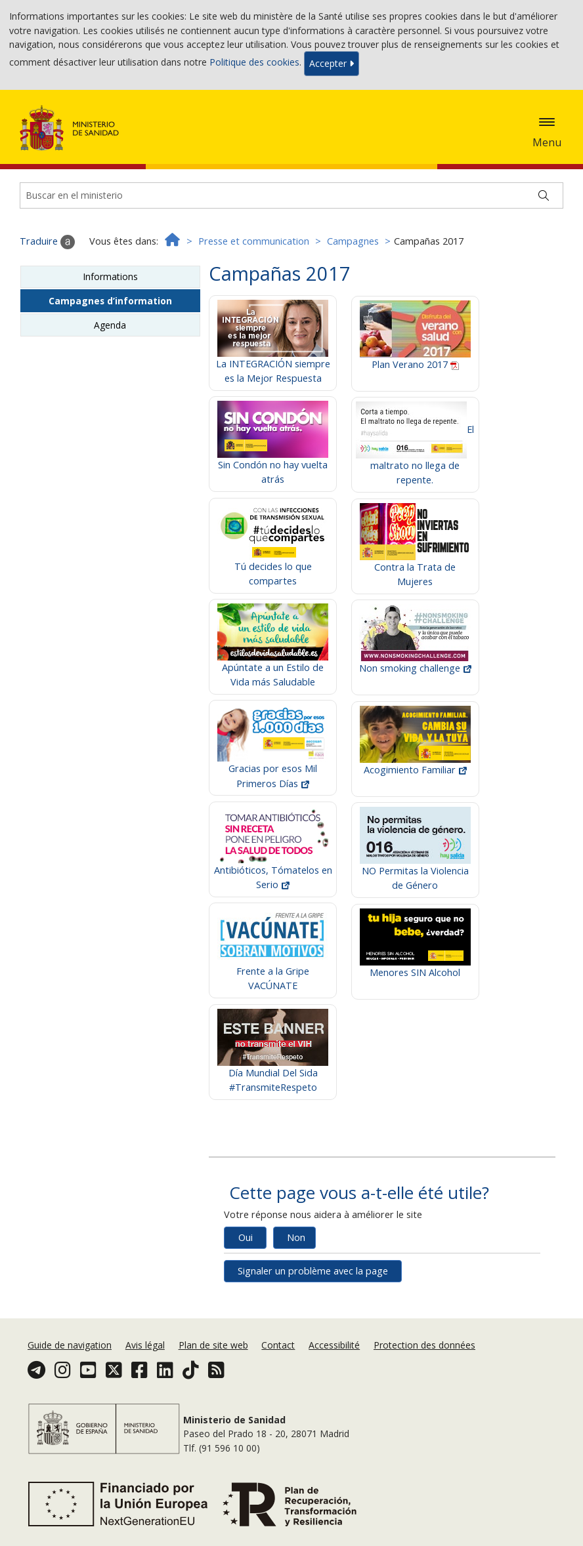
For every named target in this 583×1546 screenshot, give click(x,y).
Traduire (47, 242)
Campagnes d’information (110, 301)
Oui (245, 1237)
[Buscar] (543, 195)
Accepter (331, 63)
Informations (110, 276)
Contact (278, 1345)
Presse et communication (253, 241)
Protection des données (424, 1345)
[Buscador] (291, 195)
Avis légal (145, 1345)
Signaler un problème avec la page (313, 1271)
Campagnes (353, 241)
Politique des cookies (254, 62)
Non (296, 1237)
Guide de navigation (70, 1345)
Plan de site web (213, 1345)
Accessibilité (334, 1345)
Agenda (110, 325)
